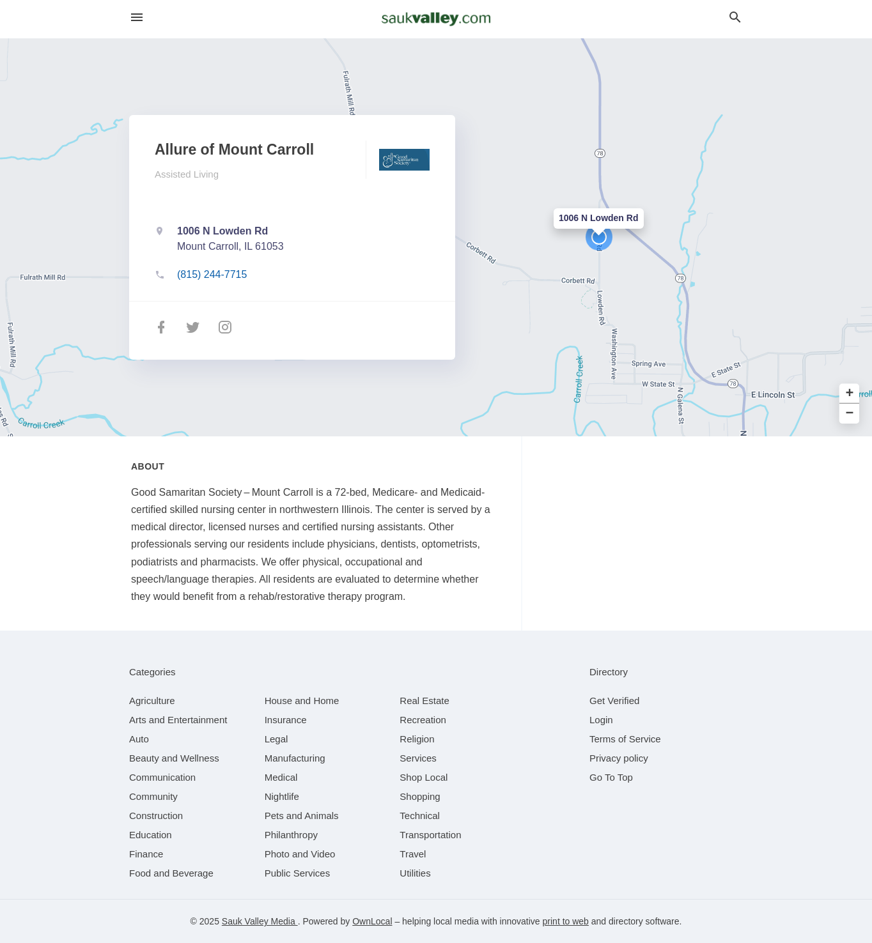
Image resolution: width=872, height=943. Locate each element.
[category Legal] (276, 738)
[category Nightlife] (282, 796)
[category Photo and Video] (300, 853)
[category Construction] (156, 815)
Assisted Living (187, 174)
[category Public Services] (298, 873)
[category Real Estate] (424, 700)
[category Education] (150, 834)
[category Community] (153, 796)
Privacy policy (618, 758)
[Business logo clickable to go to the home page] (436, 19)
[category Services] (418, 758)
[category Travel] (413, 853)
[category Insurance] (286, 719)
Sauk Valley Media (260, 921)
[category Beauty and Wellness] (174, 758)
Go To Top (611, 777)
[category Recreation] (423, 719)
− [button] (850, 413)
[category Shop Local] (424, 777)
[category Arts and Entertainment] (178, 719)
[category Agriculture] (152, 700)
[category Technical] (420, 815)
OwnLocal (372, 921)
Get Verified (614, 700)
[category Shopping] (420, 796)
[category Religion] (417, 738)
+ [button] (850, 394)
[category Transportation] (430, 834)
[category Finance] (146, 853)
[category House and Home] (302, 700)
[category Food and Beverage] (171, 873)
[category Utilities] (415, 873)
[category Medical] (281, 777)
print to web (566, 921)
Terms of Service (625, 738)
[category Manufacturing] (295, 758)
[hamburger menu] (136, 18)
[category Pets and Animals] (302, 815)
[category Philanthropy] (291, 834)
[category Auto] (139, 738)
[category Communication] (162, 777)
